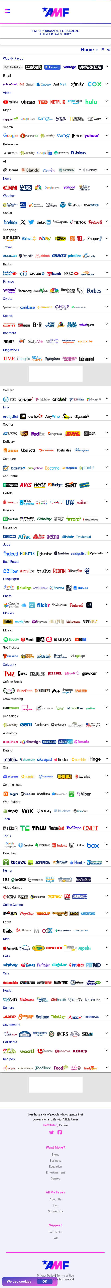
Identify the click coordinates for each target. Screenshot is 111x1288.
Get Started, (51, 1125)
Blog (56, 1205)
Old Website (55, 1211)
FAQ (55, 1238)
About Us (55, 1199)
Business (55, 1160)
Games (55, 1178)
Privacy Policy (46, 1275)
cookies (25, 1281)
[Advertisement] (56, 374)
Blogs (55, 1154)
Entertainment (55, 1172)
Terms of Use (65, 1275)
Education (55, 1166)
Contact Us (55, 1232)
